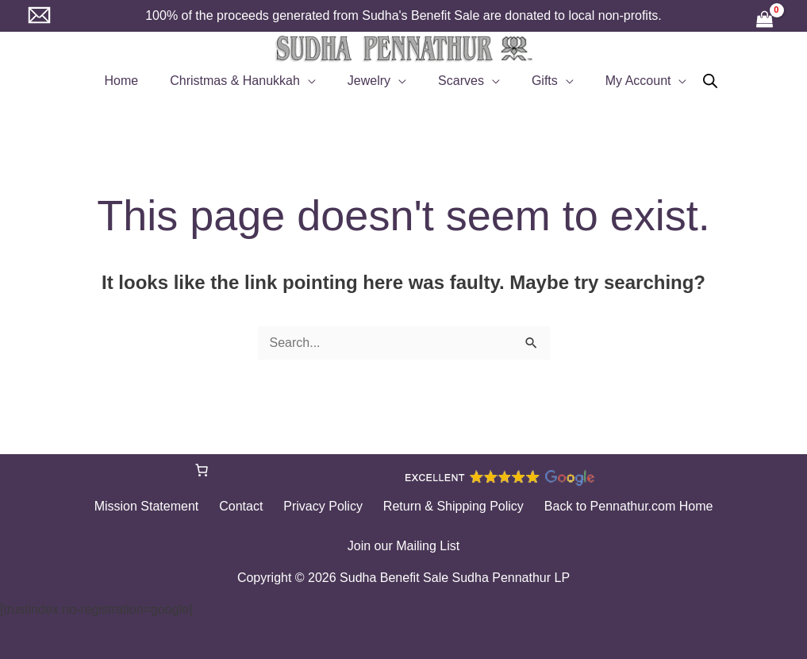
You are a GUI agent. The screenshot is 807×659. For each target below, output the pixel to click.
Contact (249, 506)
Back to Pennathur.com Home (612, 506)
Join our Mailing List (403, 546)
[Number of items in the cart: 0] (201, 470)
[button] (317, 81)
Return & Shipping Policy (445, 506)
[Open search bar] (691, 81)
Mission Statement (162, 506)
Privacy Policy (323, 506)
